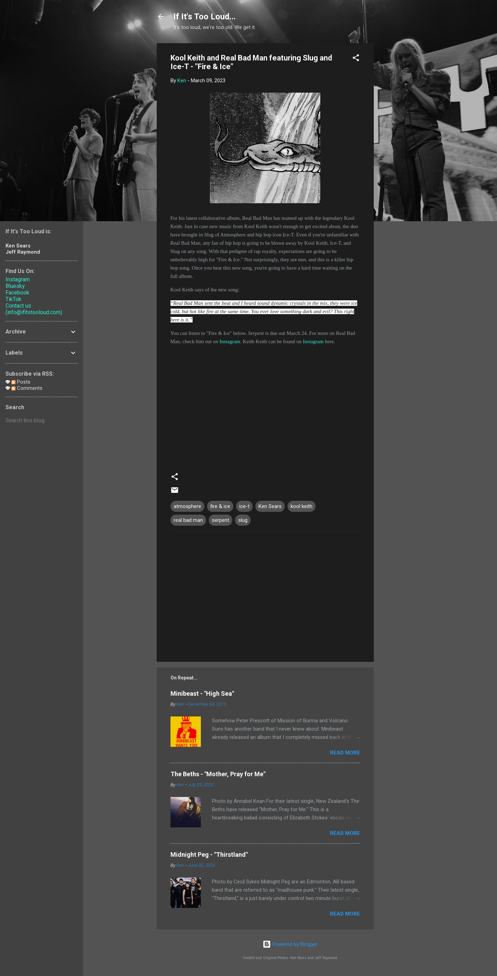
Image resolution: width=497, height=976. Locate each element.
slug (242, 520)
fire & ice (220, 506)
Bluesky (15, 286)
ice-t (244, 506)
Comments (26, 388)
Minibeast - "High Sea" (202, 693)
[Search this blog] (41, 420)
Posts (20, 382)
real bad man (188, 520)
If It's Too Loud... (204, 16)
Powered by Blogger (290, 944)
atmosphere (187, 506)
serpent (220, 520)
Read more (345, 753)
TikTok (13, 299)
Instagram (230, 341)
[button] (356, 59)
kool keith (301, 506)
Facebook (17, 292)
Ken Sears (270, 506)
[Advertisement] (401, 147)
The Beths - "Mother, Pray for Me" (217, 774)
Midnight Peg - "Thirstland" (209, 854)
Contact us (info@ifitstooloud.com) (34, 309)
